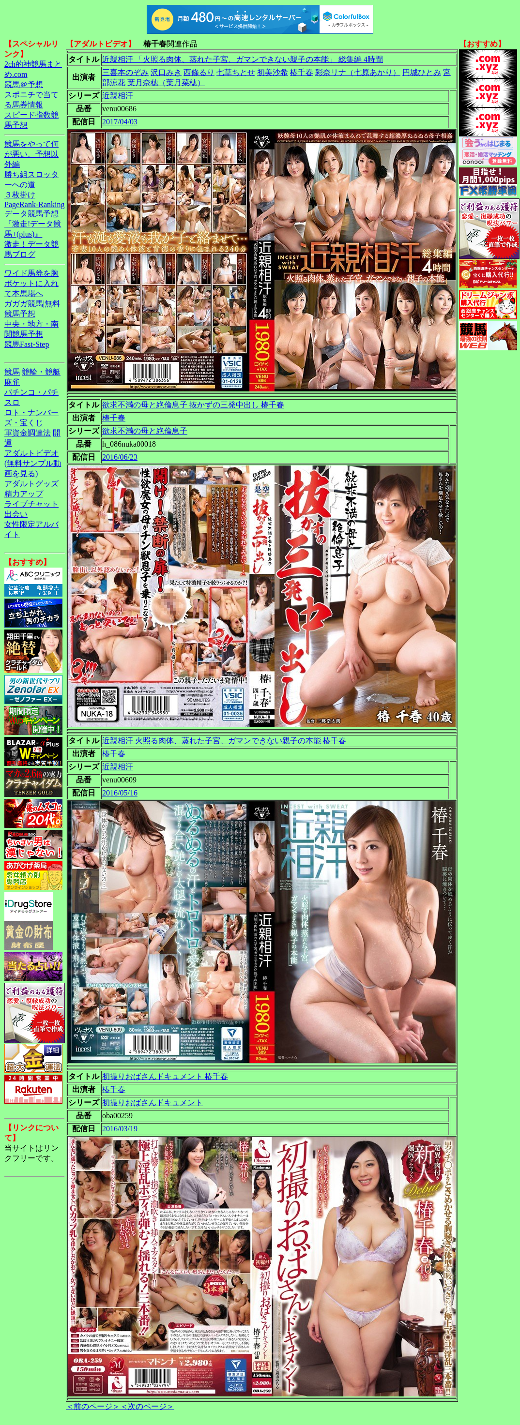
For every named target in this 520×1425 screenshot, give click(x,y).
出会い (16, 514)
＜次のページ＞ (147, 1406)
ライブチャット (31, 504)
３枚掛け (19, 195)
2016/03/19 (120, 1129)
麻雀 (12, 382)
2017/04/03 (120, 122)
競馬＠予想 (23, 84)
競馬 (12, 372)
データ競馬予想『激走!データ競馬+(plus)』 (32, 224)
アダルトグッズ (31, 484)
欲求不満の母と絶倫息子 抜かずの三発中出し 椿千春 (193, 405)
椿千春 (301, 72)
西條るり (199, 72)
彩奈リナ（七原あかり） (357, 72)
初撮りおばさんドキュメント (152, 1102)
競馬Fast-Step (26, 344)
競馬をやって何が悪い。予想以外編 (31, 154)
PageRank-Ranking (34, 204)
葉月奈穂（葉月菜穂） (166, 82)
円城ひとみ (421, 72)
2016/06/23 (120, 457)
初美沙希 (272, 72)
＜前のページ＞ (93, 1406)
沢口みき (166, 72)
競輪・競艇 (41, 372)
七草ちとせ (235, 72)
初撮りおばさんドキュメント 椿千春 (165, 1076)
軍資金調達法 (27, 433)
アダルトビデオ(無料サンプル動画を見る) (32, 463)
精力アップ (23, 494)
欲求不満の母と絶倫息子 (144, 431)
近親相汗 (117, 95)
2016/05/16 (120, 793)
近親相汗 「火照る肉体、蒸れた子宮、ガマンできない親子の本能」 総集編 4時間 (242, 59)
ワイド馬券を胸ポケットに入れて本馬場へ (31, 283)
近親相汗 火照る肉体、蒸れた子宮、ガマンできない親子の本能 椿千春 (224, 740)
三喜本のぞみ (125, 72)
